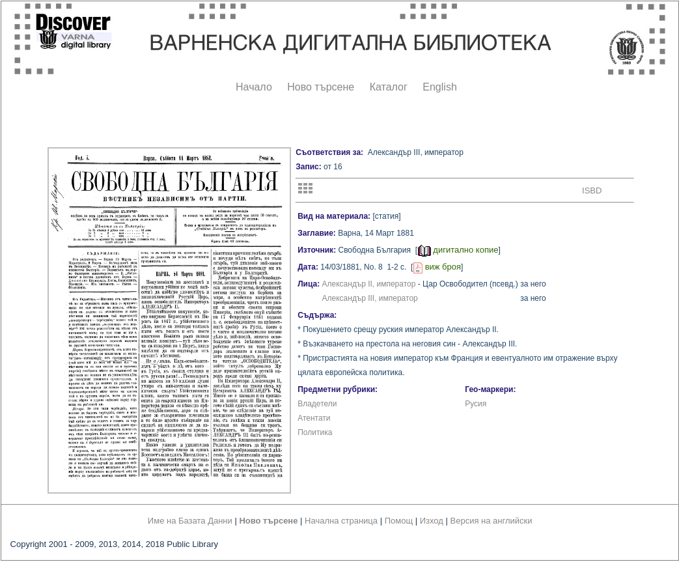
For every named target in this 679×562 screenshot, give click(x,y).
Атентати (314, 418)
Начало (254, 86)
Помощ (399, 521)
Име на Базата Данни (190, 521)
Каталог (389, 86)
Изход (431, 521)
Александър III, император (370, 298)
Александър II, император (369, 283)
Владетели (317, 403)
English (439, 86)
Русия (475, 403)
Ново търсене (320, 86)
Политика (315, 432)
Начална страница (341, 521)
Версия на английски (491, 521)
